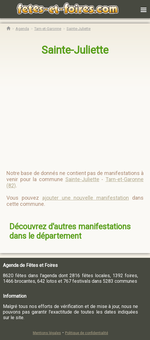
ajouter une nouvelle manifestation (85, 198)
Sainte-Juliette (75, 50)
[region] (69, 110)
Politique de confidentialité (86, 333)
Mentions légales (47, 333)
